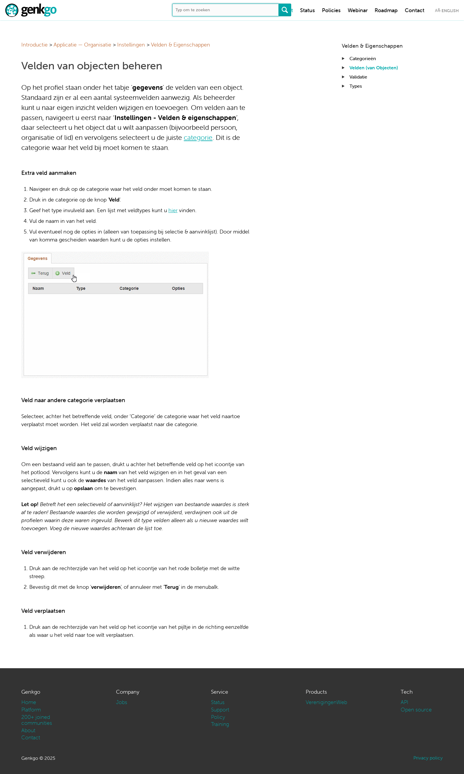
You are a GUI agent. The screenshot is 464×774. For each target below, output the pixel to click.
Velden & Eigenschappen (180, 44)
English (450, 10)
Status (307, 10)
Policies (331, 10)
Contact (414, 10)
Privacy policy (428, 758)
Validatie (358, 77)
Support (220, 709)
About (28, 730)
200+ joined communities (36, 720)
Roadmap (386, 10)
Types (355, 86)
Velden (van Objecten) (373, 68)
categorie (198, 137)
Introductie (34, 44)
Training (220, 724)
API (404, 702)
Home (28, 702)
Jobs (121, 702)
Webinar (358, 10)
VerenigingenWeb (326, 702)
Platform (31, 709)
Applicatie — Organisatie (82, 44)
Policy (218, 717)
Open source (416, 709)
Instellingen (131, 44)
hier (173, 210)
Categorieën (362, 58)
